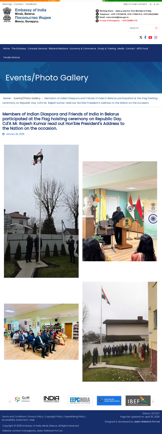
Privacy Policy (35, 416)
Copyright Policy (54, 416)
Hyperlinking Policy (75, 416)
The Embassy (18, 48)
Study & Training (107, 48)
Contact (18, 4)
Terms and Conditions (14, 416)
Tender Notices (11, 57)
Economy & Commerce (83, 48)
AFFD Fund (142, 48)
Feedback (31, 4)
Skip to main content (135, 4)
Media (121, 48)
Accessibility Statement (15, 419)
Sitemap (7, 4)
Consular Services (37, 48)
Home (6, 48)
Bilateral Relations (58, 48)
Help (32, 419)
